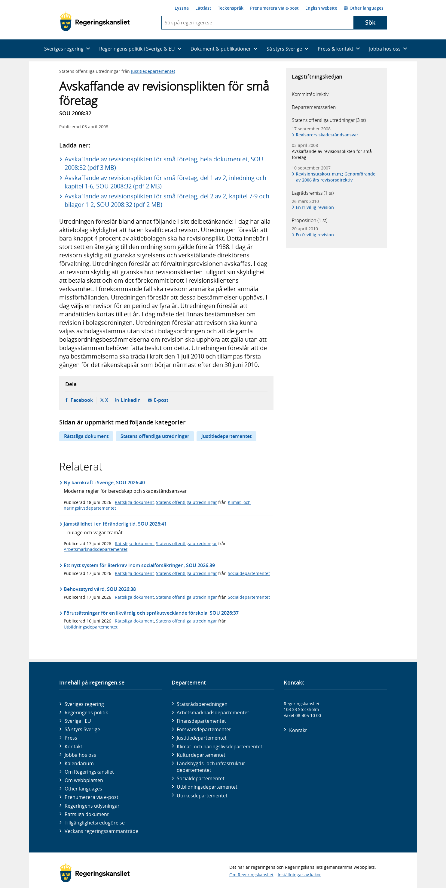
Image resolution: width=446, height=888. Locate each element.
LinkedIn (131, 400)
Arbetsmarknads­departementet (213, 712)
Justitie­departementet (202, 737)
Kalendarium (79, 763)
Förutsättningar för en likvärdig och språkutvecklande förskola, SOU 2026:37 (151, 613)
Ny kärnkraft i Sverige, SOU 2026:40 (104, 482)
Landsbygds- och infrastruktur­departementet (212, 766)
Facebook (82, 400)
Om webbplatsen (84, 780)
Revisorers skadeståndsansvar (327, 135)
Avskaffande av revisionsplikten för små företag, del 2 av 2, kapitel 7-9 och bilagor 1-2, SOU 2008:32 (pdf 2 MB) (167, 200)
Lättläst (203, 8)
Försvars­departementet (204, 729)
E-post (161, 400)
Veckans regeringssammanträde (101, 831)
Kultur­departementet (201, 755)
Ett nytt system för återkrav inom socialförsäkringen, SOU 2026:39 (139, 565)
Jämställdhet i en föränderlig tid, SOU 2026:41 (115, 523)
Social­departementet (201, 778)
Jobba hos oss (80, 755)
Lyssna (182, 8)
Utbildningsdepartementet (91, 627)
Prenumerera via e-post (274, 8)
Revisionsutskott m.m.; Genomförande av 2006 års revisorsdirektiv (335, 177)
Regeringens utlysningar (92, 806)
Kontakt (73, 746)
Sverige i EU (78, 721)
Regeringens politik (86, 712)
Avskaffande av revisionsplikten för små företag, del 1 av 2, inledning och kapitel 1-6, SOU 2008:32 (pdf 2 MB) (165, 182)
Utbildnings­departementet (207, 787)
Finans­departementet (201, 721)
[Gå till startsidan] (94, 21)
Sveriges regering (84, 704)
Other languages (363, 8)
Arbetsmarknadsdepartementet (95, 549)
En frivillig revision (315, 207)
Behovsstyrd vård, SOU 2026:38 (100, 589)
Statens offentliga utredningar (155, 436)
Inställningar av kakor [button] (299, 874)
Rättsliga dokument (86, 436)
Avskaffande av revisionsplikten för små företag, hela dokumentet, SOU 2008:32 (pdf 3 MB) (164, 163)
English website (321, 8)
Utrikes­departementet (202, 795)
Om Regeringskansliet (89, 771)
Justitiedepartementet (153, 71)
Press (71, 737)
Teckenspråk (230, 8)
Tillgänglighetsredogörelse (95, 822)
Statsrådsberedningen (202, 704)
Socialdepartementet (249, 573)
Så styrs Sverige (82, 729)
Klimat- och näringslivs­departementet (219, 746)
